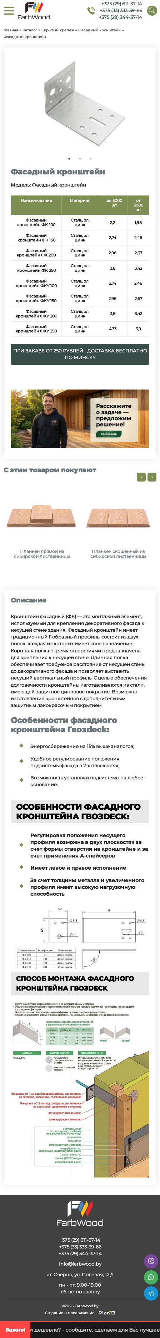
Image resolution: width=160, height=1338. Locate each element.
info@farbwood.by (80, 1264)
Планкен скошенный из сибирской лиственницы (118, 554)
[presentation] (141, 477)
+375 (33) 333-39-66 (121, 10)
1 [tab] (69, 158)
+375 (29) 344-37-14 (120, 17)
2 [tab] (80, 158)
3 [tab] (90, 158)
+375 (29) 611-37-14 (121, 3)
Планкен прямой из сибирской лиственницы (42, 554)
